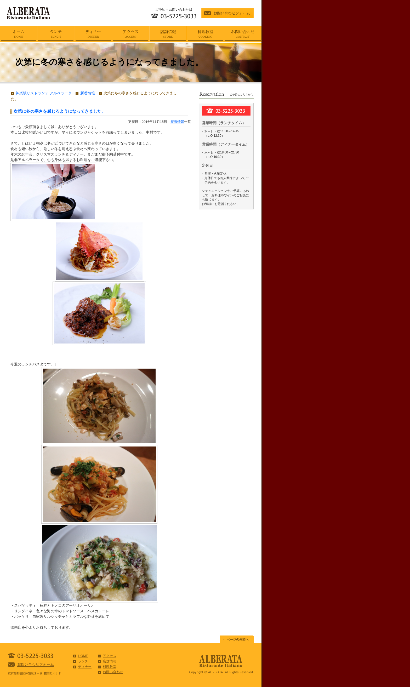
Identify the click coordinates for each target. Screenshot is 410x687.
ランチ (83, 661)
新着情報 (177, 122)
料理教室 (109, 667)
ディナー (85, 667)
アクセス (109, 656)
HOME (83, 656)
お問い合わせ (113, 672)
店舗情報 (109, 661)
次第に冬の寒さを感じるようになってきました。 (60, 111)
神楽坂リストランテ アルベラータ (44, 93)
